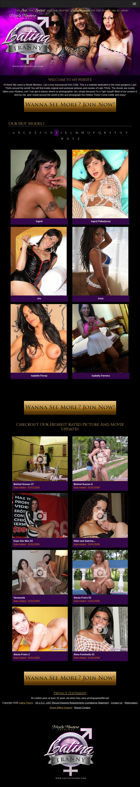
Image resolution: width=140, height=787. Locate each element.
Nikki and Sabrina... (85, 541)
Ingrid (39, 221)
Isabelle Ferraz (39, 375)
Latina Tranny (26, 703)
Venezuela (19, 597)
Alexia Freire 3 (22, 654)
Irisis (100, 298)
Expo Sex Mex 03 (23, 541)
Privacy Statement (70, 693)
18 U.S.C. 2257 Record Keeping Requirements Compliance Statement (72, 703)
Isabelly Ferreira (101, 375)
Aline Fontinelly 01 (84, 654)
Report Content (82, 707)
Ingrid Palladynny (101, 221)
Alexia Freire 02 (82, 597)
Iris (39, 298)
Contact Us (116, 703)
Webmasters (131, 703)
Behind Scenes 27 (24, 484)
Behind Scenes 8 (83, 484)
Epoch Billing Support (61, 707)
